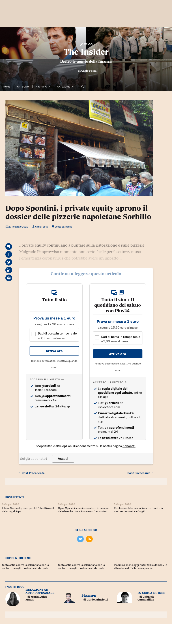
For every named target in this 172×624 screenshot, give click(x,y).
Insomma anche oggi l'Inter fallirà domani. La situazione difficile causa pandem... (140, 565)
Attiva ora (54, 351)
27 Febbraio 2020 (16, 226)
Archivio (41, 86)
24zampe (89, 594)
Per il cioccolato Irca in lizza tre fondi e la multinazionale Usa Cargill (138, 508)
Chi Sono (23, 86)
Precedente (32, 472)
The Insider (86, 52)
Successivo (140, 472)
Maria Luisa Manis (36, 597)
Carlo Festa (89, 70)
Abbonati (129, 446)
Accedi (63, 458)
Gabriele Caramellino (146, 597)
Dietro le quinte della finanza (86, 61)
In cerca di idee (151, 592)
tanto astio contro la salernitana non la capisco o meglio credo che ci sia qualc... (26, 565)
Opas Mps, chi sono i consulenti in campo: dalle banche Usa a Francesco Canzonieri (83, 508)
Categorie (63, 86)
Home (6, 86)
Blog (86, 44)
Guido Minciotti (97, 599)
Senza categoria (63, 226)
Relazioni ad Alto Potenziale (40, 590)
